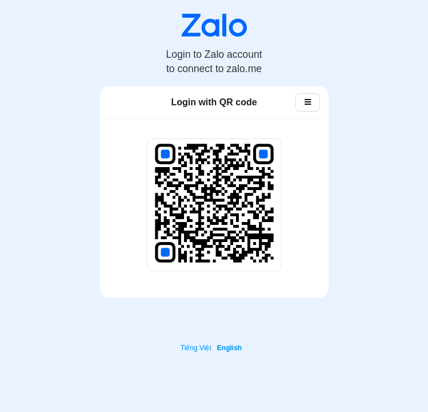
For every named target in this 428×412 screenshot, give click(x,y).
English (229, 348)
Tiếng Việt (196, 348)
